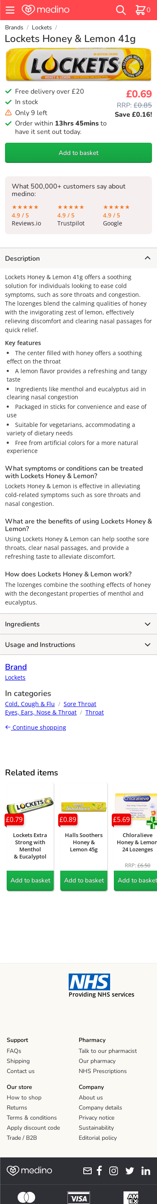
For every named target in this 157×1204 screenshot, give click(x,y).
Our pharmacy (97, 1061)
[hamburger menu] (10, 10)
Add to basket (78, 153)
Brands (14, 27)
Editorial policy (98, 1138)
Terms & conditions (32, 1118)
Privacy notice (96, 1118)
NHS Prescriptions (103, 1071)
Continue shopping (35, 727)
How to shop (24, 1098)
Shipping (18, 1061)
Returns (17, 1108)
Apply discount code (33, 1128)
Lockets (42, 27)
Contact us (21, 1071)
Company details (100, 1108)
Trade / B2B (22, 1138)
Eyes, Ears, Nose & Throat (41, 712)
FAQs (14, 1051)
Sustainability (96, 1128)
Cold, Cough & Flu (30, 704)
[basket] (143, 10)
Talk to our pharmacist (108, 1051)
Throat (94, 712)
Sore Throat (80, 704)
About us (91, 1098)
